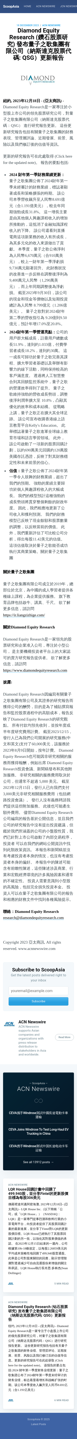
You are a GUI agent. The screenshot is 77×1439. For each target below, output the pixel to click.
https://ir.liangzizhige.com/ (24, 615)
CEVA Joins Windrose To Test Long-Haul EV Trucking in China (39, 1132)
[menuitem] (27, 6)
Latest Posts (38, 1424)
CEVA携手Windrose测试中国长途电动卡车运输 (38, 1148)
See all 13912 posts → (38, 1162)
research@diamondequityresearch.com (33, 918)
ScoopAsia (11, 6)
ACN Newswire (45, 6)
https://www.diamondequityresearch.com (35, 670)
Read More (64, 1037)
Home (27, 6)
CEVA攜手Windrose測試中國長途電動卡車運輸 (38, 1115)
